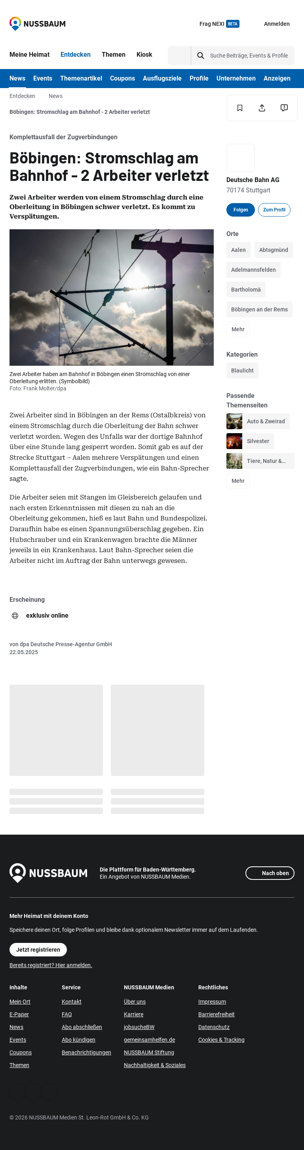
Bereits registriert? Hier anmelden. (51, 965)
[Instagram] (49, 1091)
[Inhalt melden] (284, 108)
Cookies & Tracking (221, 1040)
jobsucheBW (139, 1027)
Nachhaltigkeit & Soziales (155, 1065)
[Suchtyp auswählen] (179, 55)
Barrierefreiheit (216, 1014)
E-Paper (19, 1014)
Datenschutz (214, 1027)
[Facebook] (17, 1091)
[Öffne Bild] (112, 297)
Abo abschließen (82, 1027)
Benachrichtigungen (86, 1052)
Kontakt (72, 1001)
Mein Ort (20, 1001)
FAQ (67, 1014)
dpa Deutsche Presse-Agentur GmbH (66, 644)
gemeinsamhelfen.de (149, 1040)
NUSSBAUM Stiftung (149, 1052)
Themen (19, 1065)
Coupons (21, 1052)
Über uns (135, 1001)
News (56, 96)
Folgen (241, 210)
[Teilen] (262, 108)
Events (18, 1040)
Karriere (133, 1014)
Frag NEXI (219, 24)
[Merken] (240, 108)
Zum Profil (274, 210)
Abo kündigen (78, 1040)
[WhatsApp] (33, 1091)
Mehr (238, 329)
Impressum (212, 1001)
